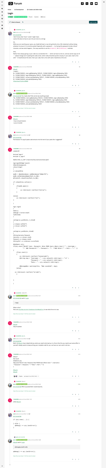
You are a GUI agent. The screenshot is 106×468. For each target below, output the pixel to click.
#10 (79, 296)
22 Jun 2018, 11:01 (27, 399)
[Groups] (2, 18)
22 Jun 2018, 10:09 (27, 116)
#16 (79, 414)
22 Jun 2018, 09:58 (27, 67)
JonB (14, 32)
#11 (79, 322)
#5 (79, 67)
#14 (79, 384)
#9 (79, 148)
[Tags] (2, 8)
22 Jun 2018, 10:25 (27, 148)
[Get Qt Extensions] (2, 25)
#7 (79, 116)
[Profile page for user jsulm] (10, 95)
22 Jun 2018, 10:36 (27, 322)
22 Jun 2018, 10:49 (36, 384)
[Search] (2, 22)
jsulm (14, 93)
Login (27, 298)
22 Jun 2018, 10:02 (36, 93)
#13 (79, 354)
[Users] (2, 15)
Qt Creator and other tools (20, 17)
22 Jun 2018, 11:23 (24, 414)
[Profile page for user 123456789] (10, 68)
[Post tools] (78, 62)
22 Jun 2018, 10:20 (24, 135)
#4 (79, 32)
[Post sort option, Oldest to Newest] (15, 22)
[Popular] (2, 12)
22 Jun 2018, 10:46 (24, 338)
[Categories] (2, 2)
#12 (79, 338)
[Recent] (2, 5)
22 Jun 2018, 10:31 (36, 296)
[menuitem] (103, 2)
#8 (79, 135)
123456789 (18, 29)
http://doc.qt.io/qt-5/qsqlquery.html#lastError (31, 309)
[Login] (103, 2)
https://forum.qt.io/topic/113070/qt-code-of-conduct (24, 108)
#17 (79, 440)
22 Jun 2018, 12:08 (36, 440)
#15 (79, 399)
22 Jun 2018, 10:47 (27, 354)
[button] (2, 466)
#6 (79, 93)
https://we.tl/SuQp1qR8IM (20, 81)
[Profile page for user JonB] (10, 33)
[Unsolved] (2, 28)
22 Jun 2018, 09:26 (24, 32)
